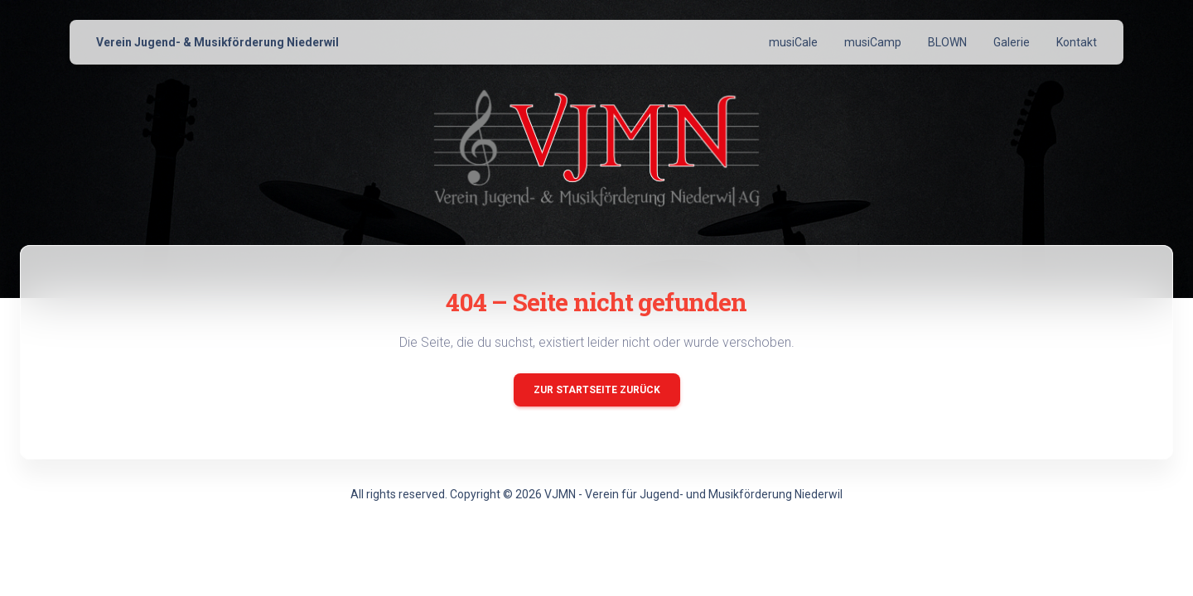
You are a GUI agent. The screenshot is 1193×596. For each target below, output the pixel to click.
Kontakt (1076, 42)
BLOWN (947, 42)
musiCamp (872, 42)
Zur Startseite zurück (597, 390)
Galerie (1011, 42)
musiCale (793, 42)
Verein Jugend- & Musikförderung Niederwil (217, 42)
